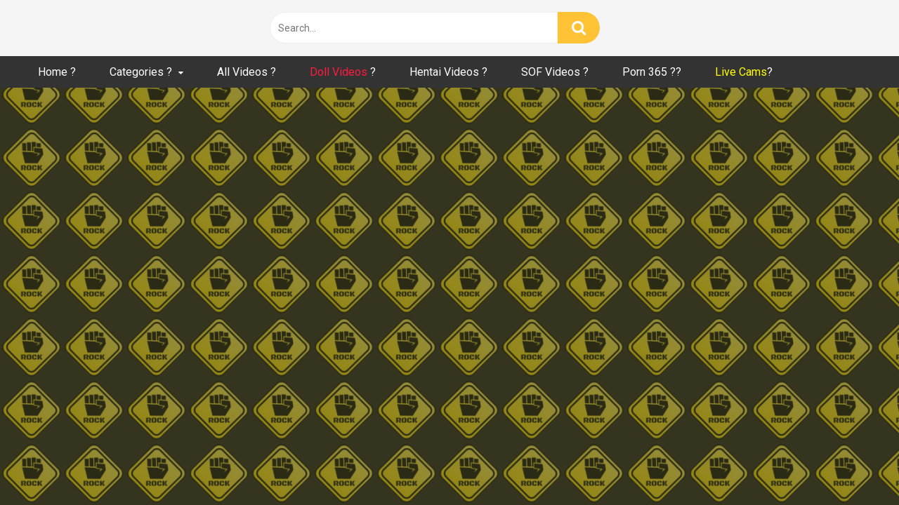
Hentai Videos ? (448, 72)
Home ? (57, 72)
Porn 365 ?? (651, 72)
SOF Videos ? (555, 72)
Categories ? (141, 72)
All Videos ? (246, 72)
